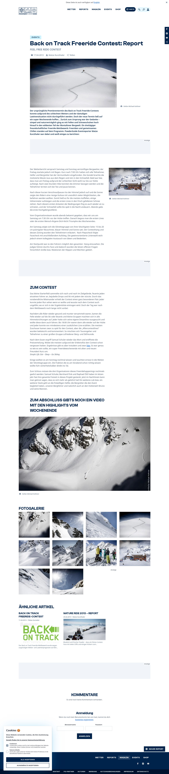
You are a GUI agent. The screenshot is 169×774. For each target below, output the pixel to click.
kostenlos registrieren (84, 720)
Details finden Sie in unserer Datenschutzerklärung (25, 740)
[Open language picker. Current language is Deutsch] (139, 9)
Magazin (96, 9)
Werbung (93, 771)
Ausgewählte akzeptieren (28, 765)
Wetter (71, 9)
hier (88, 345)
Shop (118, 9)
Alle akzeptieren (28, 760)
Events (108, 9)
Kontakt (56, 771)
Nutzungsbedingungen (110, 771)
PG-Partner (69, 771)
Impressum (128, 771)
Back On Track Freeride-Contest (31, 615)
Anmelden (84, 736)
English (97, 2)
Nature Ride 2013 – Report (80, 613)
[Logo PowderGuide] (28, 11)
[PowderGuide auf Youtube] (167, 38)
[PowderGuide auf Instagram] (167, 33)
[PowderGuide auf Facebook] (167, 29)
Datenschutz (143, 771)
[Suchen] (144, 9)
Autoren (81, 771)
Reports (83, 9)
